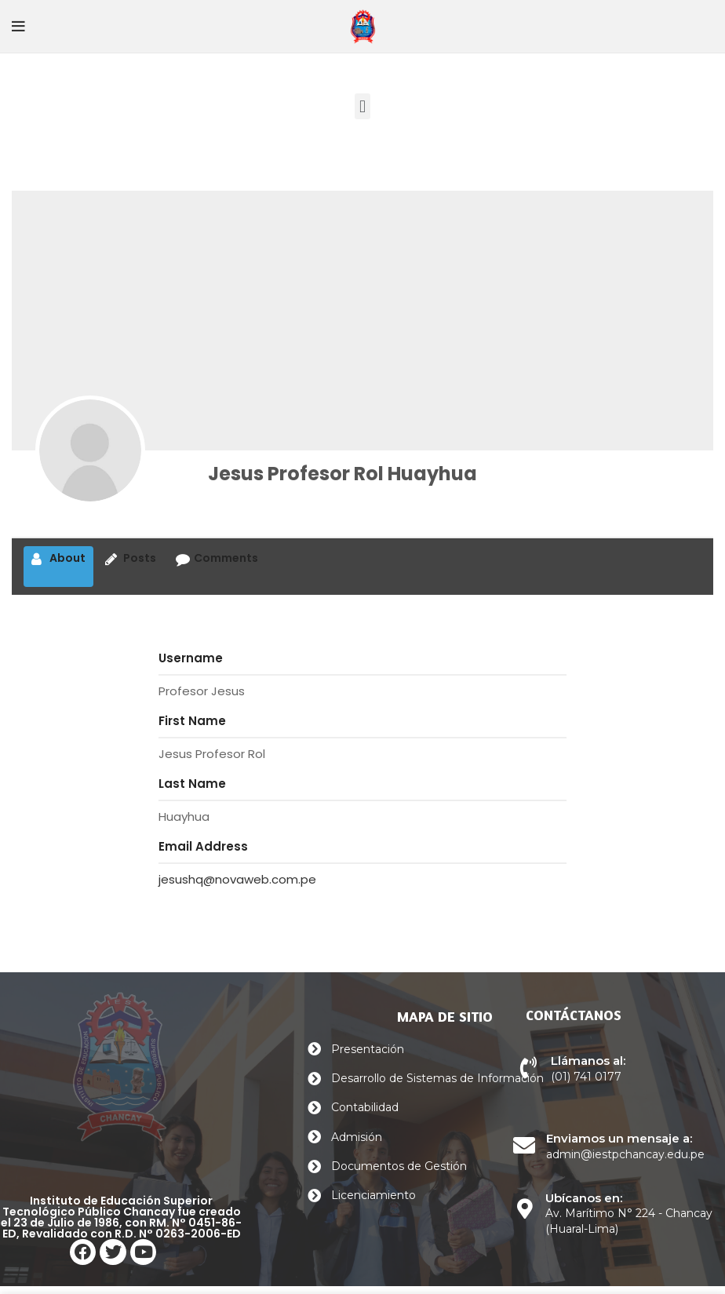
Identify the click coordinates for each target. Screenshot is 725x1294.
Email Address (203, 846)
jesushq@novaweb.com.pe (237, 879)
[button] (362, 106)
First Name (192, 721)
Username (190, 658)
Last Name (192, 783)
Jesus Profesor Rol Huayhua (342, 474)
